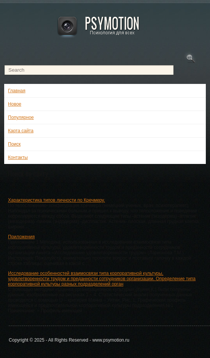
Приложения (21, 236)
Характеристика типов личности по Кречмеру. (56, 200)
